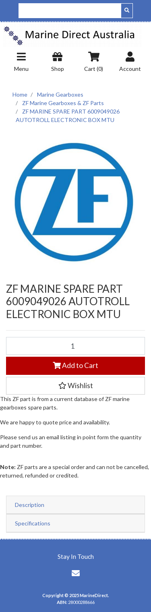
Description (29, 504)
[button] (75, 386)
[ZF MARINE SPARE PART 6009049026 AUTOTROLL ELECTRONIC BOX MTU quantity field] (75, 346)
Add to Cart (75, 365)
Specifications (32, 523)
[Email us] (76, 573)
